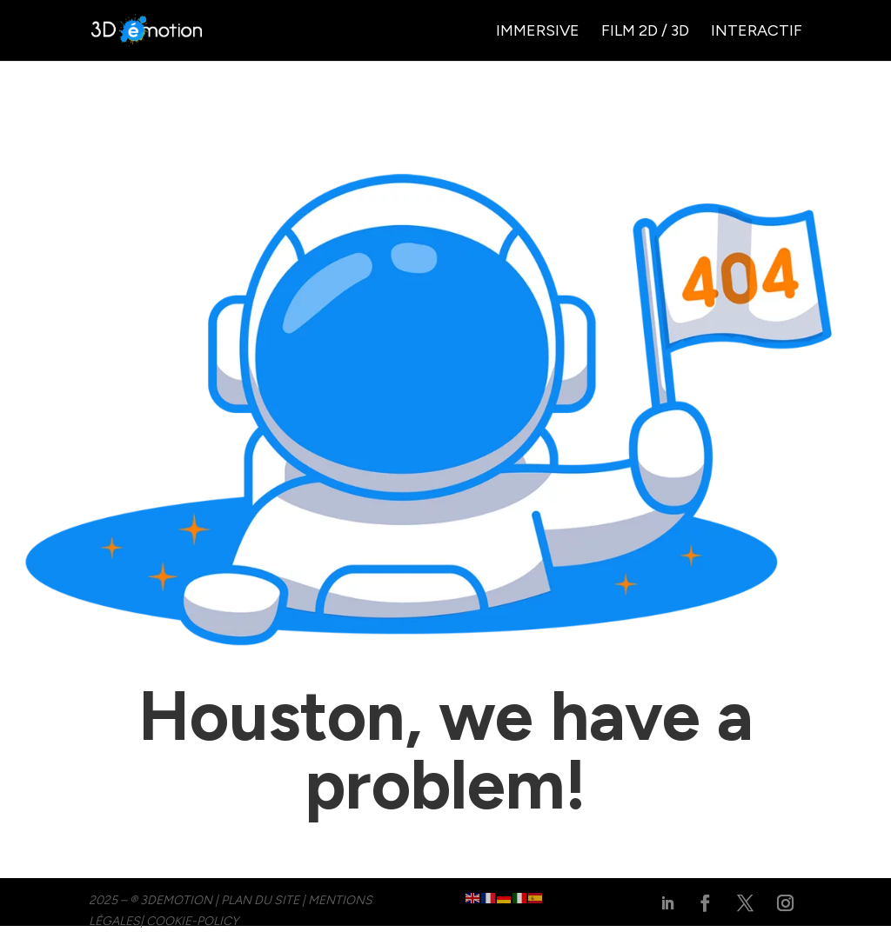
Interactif (756, 32)
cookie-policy (192, 921)
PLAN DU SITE (260, 900)
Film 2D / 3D (645, 32)
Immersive (537, 32)
